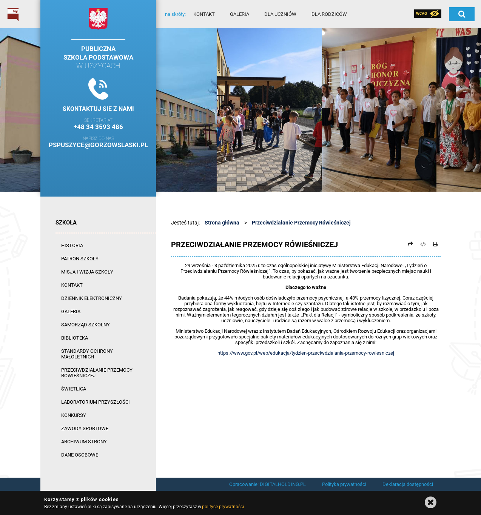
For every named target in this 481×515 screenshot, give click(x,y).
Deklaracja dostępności (407, 484)
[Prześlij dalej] (410, 244)
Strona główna (222, 223)
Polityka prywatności (344, 484)
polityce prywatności (223, 506)
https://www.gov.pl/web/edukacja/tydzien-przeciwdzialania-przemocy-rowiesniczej (305, 353)
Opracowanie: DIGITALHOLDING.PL (267, 484)
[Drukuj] (435, 244)
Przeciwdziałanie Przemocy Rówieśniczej (301, 223)
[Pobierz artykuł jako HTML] (423, 244)
